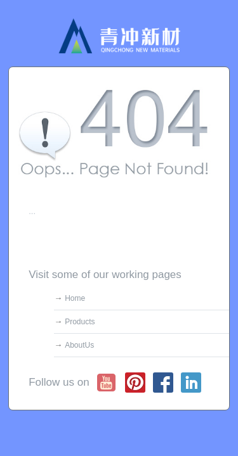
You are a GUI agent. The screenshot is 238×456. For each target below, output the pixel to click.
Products (80, 321)
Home (75, 298)
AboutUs (79, 345)
